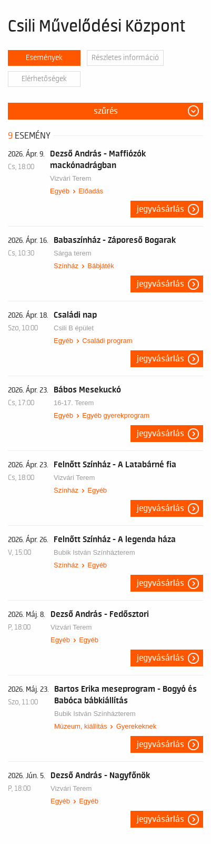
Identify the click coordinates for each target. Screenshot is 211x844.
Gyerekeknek (136, 726)
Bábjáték (100, 266)
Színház (66, 266)
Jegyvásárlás (160, 209)
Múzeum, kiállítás (80, 726)
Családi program (107, 341)
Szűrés (106, 111)
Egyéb (59, 191)
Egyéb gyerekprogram (115, 415)
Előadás (90, 191)
